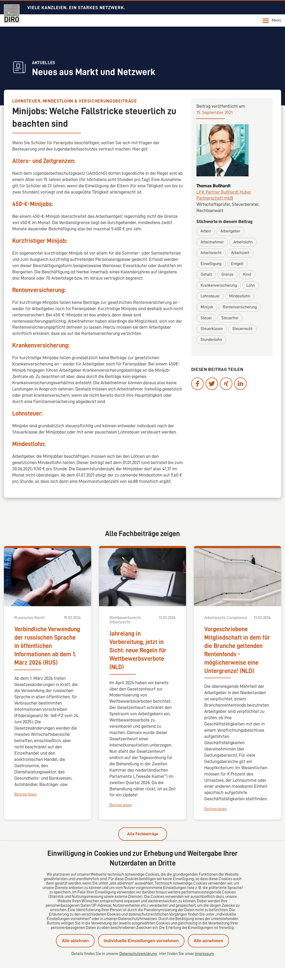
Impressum (204, 954)
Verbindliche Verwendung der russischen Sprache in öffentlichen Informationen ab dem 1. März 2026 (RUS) (47, 646)
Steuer (206, 318)
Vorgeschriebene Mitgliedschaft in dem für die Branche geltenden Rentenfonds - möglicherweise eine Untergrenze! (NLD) (237, 650)
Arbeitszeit (240, 253)
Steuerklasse (212, 329)
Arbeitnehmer (212, 242)
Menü (272, 20)
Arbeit (206, 231)
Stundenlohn (211, 340)
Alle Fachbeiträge (142, 834)
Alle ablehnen (75, 941)
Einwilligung (211, 264)
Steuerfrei (229, 318)
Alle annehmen (208, 941)
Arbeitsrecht (211, 253)
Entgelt (237, 264)
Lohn (250, 285)
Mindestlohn (239, 296)
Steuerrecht (242, 329)
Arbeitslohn (243, 242)
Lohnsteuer (210, 296)
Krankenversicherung (219, 285)
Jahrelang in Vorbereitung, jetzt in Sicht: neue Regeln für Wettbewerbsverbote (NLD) (137, 650)
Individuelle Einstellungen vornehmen (141, 941)
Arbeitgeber (230, 231)
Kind (247, 274)
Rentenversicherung (240, 307)
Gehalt (206, 274)
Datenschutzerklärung (138, 954)
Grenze (227, 274)
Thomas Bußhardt (213, 185)
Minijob (207, 307)
